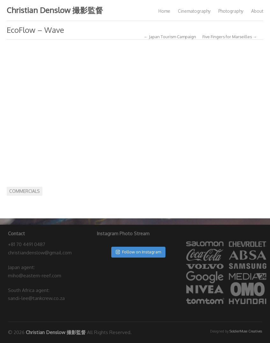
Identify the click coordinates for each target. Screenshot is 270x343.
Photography (231, 11)
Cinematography (194, 11)
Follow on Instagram (138, 251)
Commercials (24, 191)
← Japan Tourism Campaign (170, 37)
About (257, 11)
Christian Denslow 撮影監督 (55, 10)
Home (164, 11)
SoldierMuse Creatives (246, 331)
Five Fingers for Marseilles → (229, 37)
